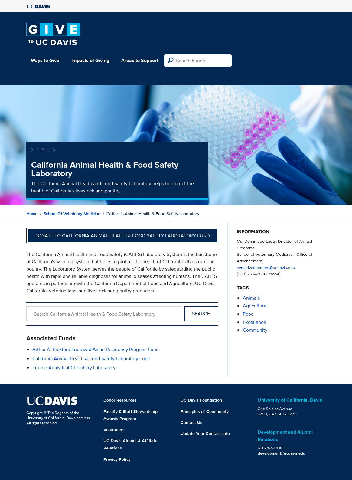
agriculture (254, 305)
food (248, 314)
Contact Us (191, 422)
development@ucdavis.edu (281, 453)
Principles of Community (205, 411)
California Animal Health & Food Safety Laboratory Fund (91, 358)
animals (251, 297)
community (255, 330)
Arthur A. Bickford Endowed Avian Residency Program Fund (95, 349)
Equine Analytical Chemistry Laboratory (74, 367)
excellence (254, 322)
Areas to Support (139, 60)
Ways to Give (45, 60)
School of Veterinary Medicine (72, 214)
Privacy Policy (117, 459)
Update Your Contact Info (205, 433)
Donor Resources (120, 400)
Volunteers (114, 430)
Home (31, 214)
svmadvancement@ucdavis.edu (266, 267)
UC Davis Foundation (201, 400)
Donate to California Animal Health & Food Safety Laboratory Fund (122, 235)
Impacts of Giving (90, 60)
